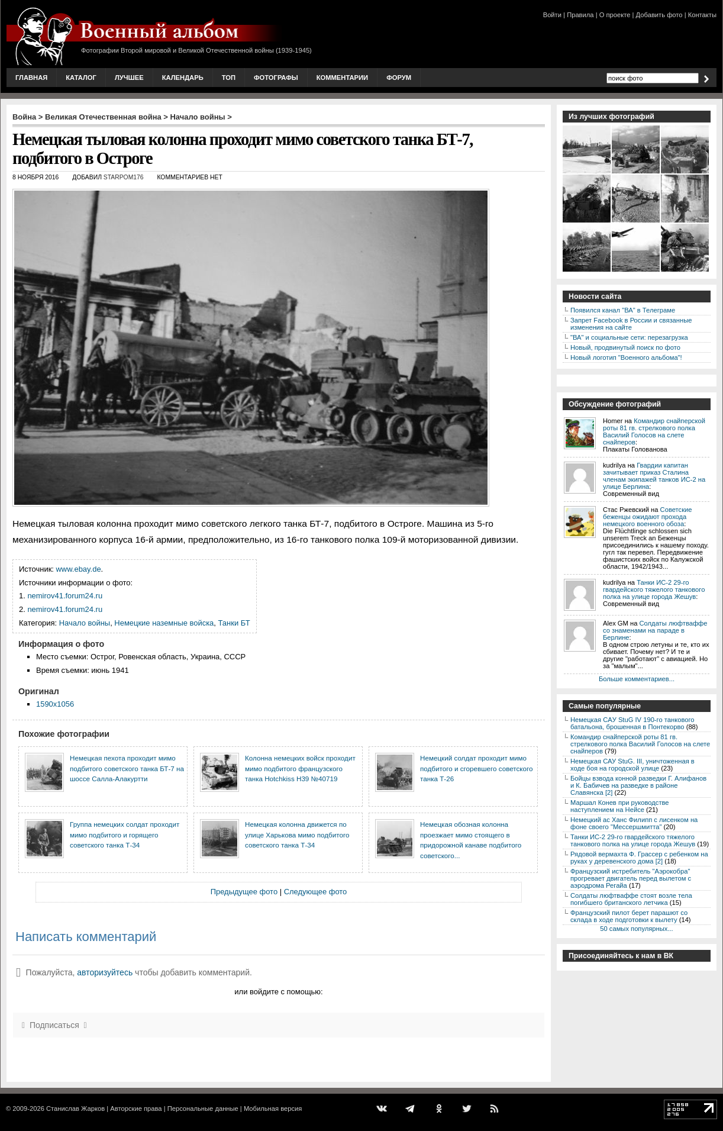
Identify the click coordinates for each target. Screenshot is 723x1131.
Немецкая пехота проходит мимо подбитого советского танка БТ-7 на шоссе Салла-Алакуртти (127, 768)
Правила (580, 14)
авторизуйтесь (105, 972)
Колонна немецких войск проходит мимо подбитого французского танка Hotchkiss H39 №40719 (300, 768)
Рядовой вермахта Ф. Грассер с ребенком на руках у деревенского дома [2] (639, 857)
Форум (398, 77)
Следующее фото (315, 891)
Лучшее (129, 77)
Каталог (81, 77)
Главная (31, 77)
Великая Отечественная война (103, 116)
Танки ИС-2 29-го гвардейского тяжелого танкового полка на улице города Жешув (654, 589)
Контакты (702, 14)
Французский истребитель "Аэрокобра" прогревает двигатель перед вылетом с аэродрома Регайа (630, 878)
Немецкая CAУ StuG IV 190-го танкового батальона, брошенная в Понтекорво (632, 723)
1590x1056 (55, 704)
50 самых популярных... (636, 928)
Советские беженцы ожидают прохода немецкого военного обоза (647, 516)
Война (24, 116)
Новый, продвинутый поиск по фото (625, 347)
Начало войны (197, 116)
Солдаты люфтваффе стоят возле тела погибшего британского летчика (631, 899)
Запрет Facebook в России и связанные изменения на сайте (631, 324)
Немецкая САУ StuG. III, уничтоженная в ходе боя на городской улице (632, 765)
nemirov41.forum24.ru (64, 595)
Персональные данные (202, 1108)
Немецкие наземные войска (164, 622)
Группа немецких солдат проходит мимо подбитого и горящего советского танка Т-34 (124, 834)
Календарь (183, 77)
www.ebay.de (78, 569)
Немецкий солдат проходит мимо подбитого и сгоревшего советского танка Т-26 (476, 768)
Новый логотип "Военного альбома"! (626, 357)
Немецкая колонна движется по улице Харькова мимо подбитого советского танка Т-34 (297, 834)
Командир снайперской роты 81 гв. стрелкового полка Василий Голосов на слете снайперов (654, 431)
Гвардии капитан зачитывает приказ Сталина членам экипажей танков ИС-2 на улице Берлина (654, 476)
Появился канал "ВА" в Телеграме (622, 310)
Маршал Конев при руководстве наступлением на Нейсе (619, 806)
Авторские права (136, 1108)
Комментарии (342, 77)
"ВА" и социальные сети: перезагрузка (629, 337)
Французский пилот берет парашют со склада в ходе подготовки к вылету (629, 916)
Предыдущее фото (244, 891)
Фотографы (276, 77)
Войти (552, 14)
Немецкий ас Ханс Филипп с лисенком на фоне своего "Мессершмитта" (634, 823)
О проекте (615, 14)
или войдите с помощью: (278, 991)
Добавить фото (659, 14)
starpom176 (124, 177)
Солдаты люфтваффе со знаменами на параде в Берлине (655, 630)
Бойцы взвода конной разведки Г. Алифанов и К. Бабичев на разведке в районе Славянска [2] (638, 785)
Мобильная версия (273, 1108)
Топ (228, 77)
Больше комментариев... (636, 678)
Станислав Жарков (75, 1108)
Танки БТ (234, 622)
